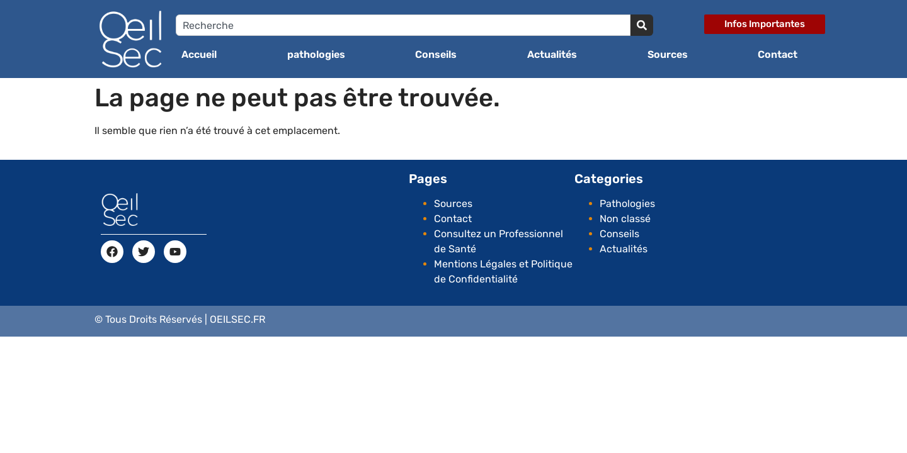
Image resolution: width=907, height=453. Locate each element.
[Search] (641, 25)
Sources (667, 54)
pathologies (316, 54)
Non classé (625, 219)
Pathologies (627, 204)
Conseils (436, 54)
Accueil (199, 54)
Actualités (552, 54)
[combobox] (403, 25)
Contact (777, 54)
